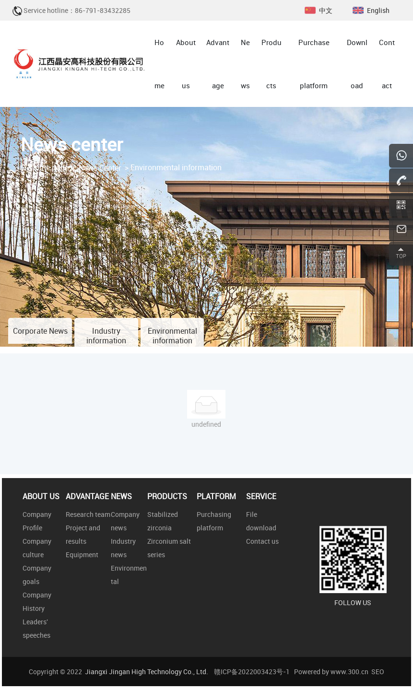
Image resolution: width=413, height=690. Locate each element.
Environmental (129, 574)
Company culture (37, 548)
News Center (100, 168)
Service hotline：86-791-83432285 (77, 10)
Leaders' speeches (36, 628)
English (378, 10)
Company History (37, 601)
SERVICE (261, 496)
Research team (88, 514)
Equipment (82, 554)
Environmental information (172, 336)
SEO (377, 671)
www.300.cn (349, 671)
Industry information (106, 336)
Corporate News (40, 331)
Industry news (123, 548)
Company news (125, 521)
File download (261, 521)
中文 (325, 10)
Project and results (83, 534)
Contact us (262, 541)
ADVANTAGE (87, 496)
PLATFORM (216, 496)
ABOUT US (41, 496)
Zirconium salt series (169, 548)
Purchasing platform (214, 521)
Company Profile (37, 521)
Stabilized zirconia (162, 521)
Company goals (37, 574)
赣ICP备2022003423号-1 (252, 671)
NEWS (121, 496)
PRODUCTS (167, 496)
